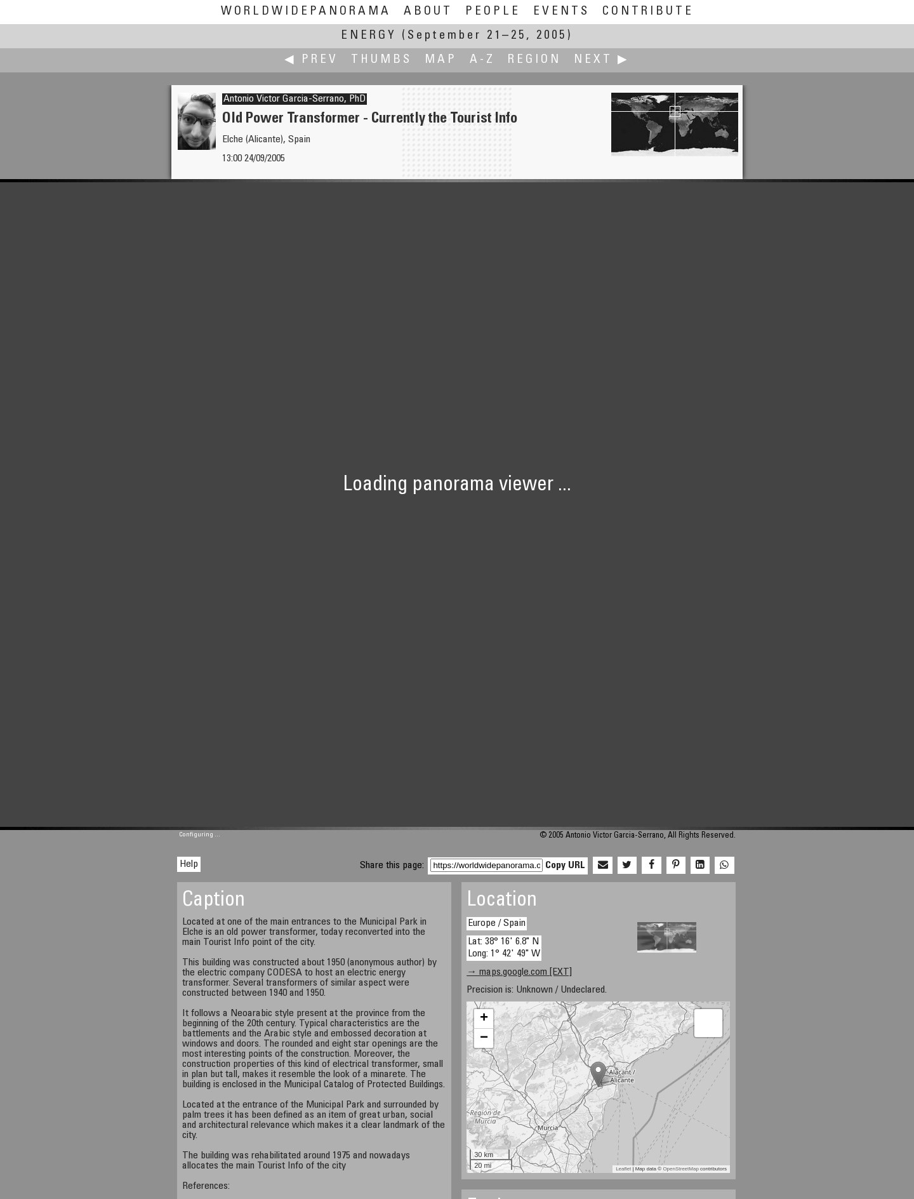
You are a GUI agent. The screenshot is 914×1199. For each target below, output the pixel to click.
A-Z (482, 60)
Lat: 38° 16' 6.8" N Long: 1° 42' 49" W (504, 948)
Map (441, 60)
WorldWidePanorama (306, 12)
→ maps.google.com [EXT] (519, 972)
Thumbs (381, 60)
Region (534, 60)
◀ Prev (311, 60)
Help (189, 864)
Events (561, 12)
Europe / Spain (497, 923)
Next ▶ (602, 60)
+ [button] (484, 1018)
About (428, 12)
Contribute (648, 12)
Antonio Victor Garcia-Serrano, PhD (294, 99)
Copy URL (565, 866)
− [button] (484, 1038)
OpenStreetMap (680, 1169)
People (492, 12)
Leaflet (623, 1169)
